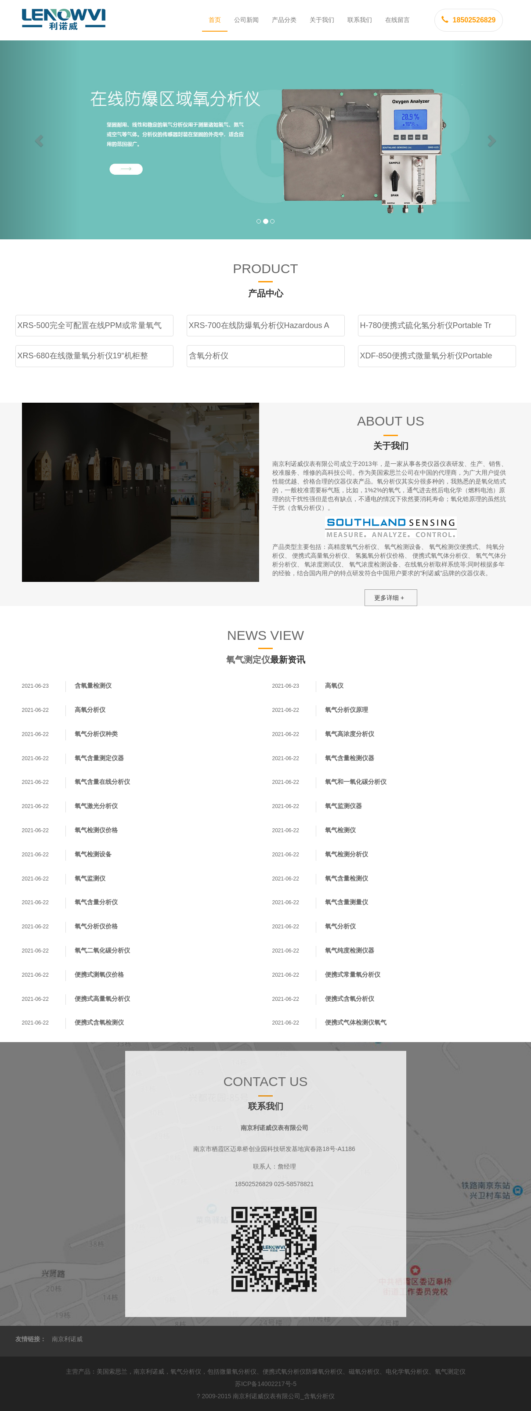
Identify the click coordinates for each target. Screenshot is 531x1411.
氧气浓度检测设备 (373, 564)
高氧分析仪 (90, 709)
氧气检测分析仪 (346, 854)
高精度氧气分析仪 (352, 546)
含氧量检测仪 (93, 685)
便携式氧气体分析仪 (440, 555)
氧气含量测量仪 (346, 902)
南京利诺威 (67, 1338)
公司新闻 (246, 19)
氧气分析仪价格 (96, 926)
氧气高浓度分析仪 (349, 733)
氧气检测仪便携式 (453, 546)
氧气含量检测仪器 (349, 757)
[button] (39, 139)
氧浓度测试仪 (322, 564)
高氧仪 (334, 685)
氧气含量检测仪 (346, 878)
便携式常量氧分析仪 (352, 974)
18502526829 (468, 20)
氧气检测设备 (402, 546)
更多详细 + (389, 597)
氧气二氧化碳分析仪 (102, 950)
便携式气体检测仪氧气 (356, 1022)
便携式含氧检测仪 (99, 1022)
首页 (215, 19)
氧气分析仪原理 (346, 709)
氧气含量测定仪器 (99, 757)
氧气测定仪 (248, 659)
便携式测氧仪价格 (99, 974)
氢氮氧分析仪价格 (380, 555)
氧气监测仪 (90, 878)
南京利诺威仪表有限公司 (266, 1396)
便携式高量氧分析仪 (319, 555)
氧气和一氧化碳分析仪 (356, 781)
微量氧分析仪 (238, 1371)
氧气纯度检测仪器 (349, 950)
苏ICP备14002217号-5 (265, 1383)
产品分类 (284, 19)
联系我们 (359, 19)
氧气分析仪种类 (96, 733)
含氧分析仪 (319, 1396)
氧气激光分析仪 (96, 805)
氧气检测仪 (340, 830)
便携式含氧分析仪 (349, 998)
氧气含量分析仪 (96, 902)
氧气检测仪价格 (96, 830)
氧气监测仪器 (343, 805)
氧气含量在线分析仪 (102, 781)
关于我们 (322, 19)
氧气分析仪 (340, 926)
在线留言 (397, 19)
